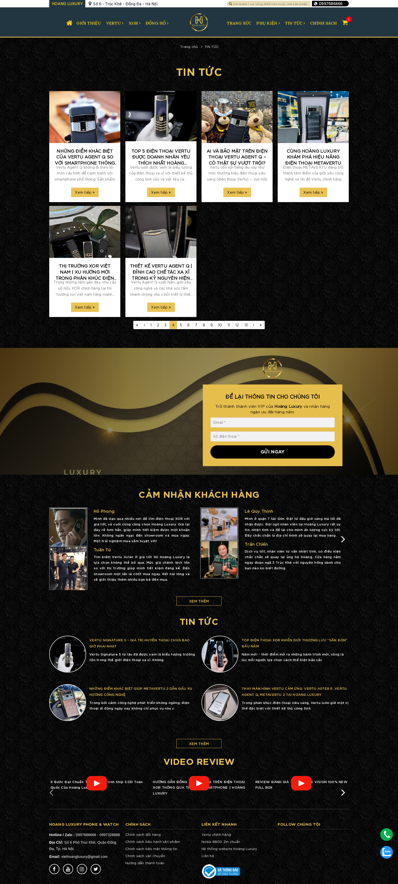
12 (237, 325)
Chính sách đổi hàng (143, 834)
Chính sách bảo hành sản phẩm (152, 841)
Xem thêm (199, 600)
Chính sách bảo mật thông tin (151, 848)
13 (246, 325)
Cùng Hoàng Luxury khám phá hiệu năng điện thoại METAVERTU (313, 157)
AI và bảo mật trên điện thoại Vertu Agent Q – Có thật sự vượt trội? (237, 157)
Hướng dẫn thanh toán (144, 863)
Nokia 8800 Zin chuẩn (221, 841)
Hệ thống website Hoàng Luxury (229, 848)
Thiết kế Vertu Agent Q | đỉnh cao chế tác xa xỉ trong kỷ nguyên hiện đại (161, 272)
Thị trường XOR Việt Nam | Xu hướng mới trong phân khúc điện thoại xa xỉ (85, 272)
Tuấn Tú (102, 549)
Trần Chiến (256, 543)
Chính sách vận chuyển (145, 856)
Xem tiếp (85, 192)
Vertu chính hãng (216, 834)
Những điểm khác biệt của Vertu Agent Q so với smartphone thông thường (85, 157)
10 (220, 325)
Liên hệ (208, 856)
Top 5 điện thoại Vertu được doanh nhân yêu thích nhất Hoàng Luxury (161, 157)
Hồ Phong (104, 511)
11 (228, 325)
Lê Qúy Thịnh (259, 511)
